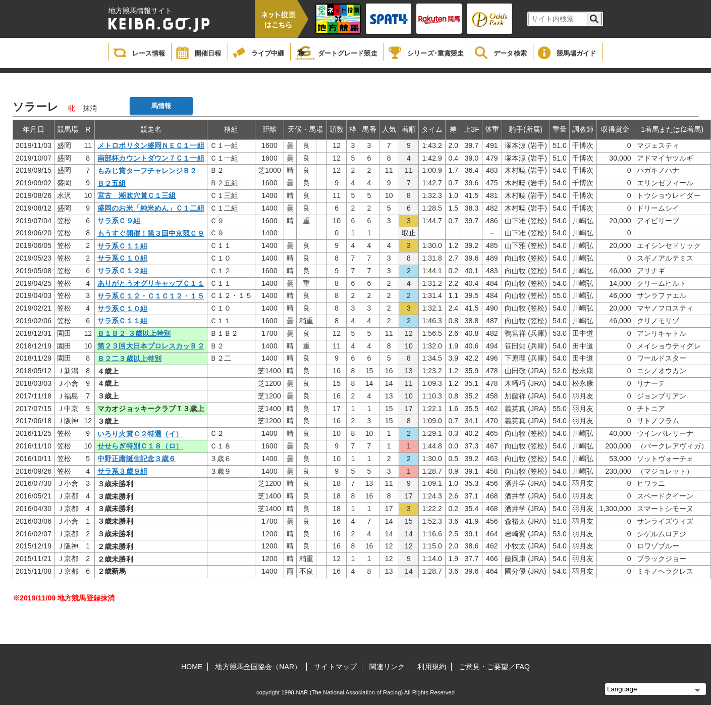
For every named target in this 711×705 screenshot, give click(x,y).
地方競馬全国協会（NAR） (258, 667)
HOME (191, 667)
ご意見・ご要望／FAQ (494, 667)
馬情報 (161, 106)
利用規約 (431, 667)
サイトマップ (335, 667)
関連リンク (387, 667)
